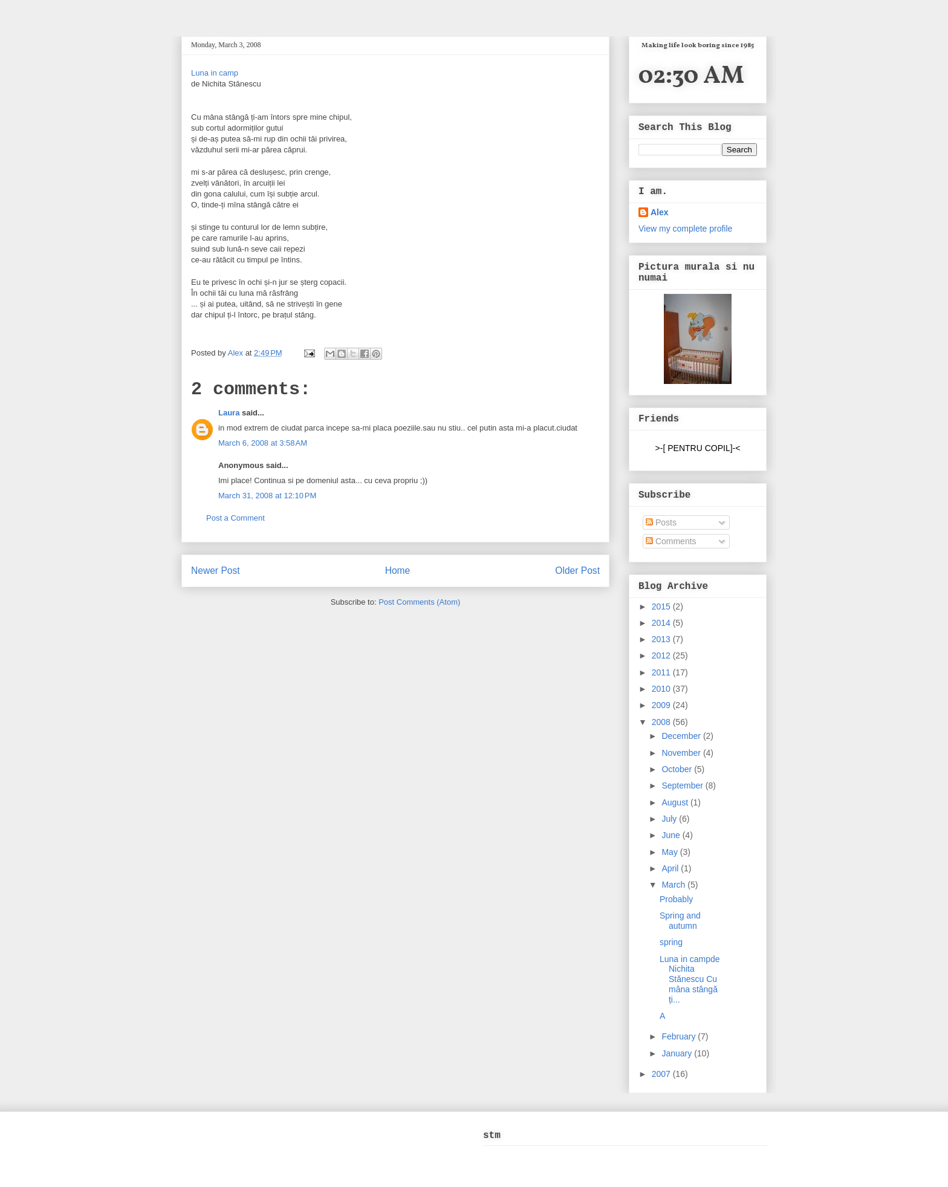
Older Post (577, 570)
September (683, 785)
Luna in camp (214, 72)
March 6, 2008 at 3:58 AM (262, 442)
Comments (671, 541)
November (682, 753)
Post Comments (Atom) (419, 602)
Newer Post (215, 570)
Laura (228, 412)
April (671, 868)
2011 (662, 672)
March (674, 884)
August (675, 802)
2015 (662, 606)
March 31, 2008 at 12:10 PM (267, 495)
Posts (661, 522)
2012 (662, 655)
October (677, 769)
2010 (662, 689)
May (670, 852)
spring (671, 942)
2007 (662, 1074)
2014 (662, 623)
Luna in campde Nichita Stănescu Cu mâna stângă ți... (690, 979)
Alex (236, 352)
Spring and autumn (680, 921)
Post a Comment (235, 517)
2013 (662, 639)
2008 (662, 722)
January (677, 1053)
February (679, 1036)
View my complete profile (685, 228)
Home (398, 570)
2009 (662, 705)
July (670, 819)
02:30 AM (691, 77)
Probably (676, 899)
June (671, 835)
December (682, 736)
